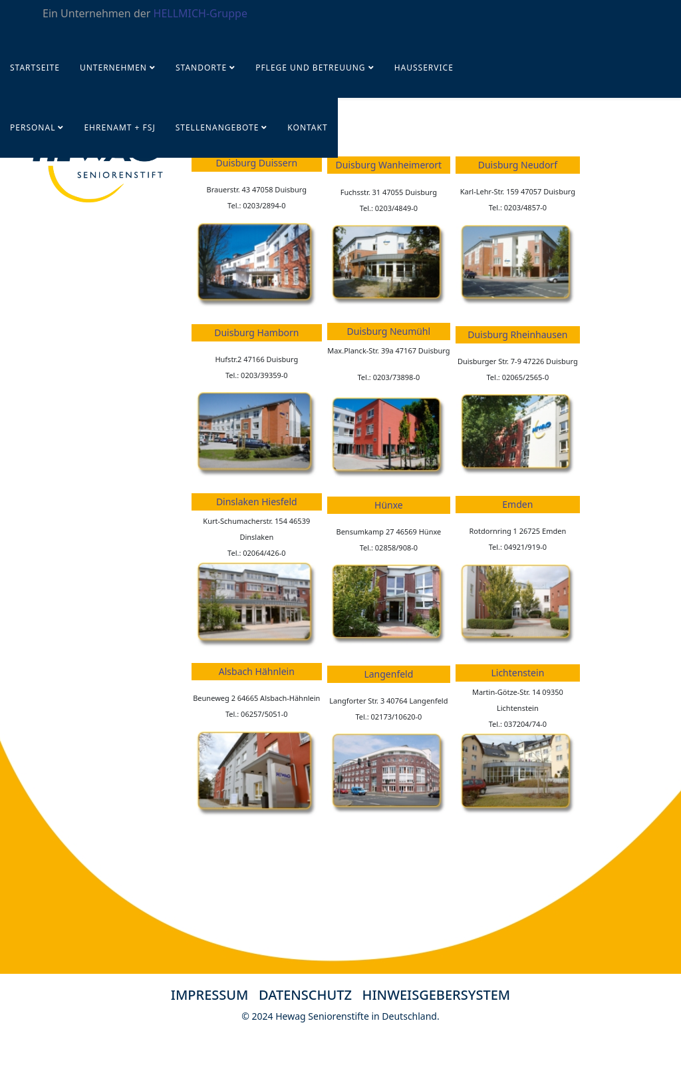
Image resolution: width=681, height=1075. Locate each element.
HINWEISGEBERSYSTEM (436, 995)
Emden (517, 504)
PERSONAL (32, 127)
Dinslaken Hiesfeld (256, 501)
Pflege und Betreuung (311, 67)
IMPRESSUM (210, 995)
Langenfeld (388, 674)
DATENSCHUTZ (310, 995)
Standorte (201, 67)
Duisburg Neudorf (517, 164)
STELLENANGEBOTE (217, 127)
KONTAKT (307, 127)
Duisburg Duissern (257, 162)
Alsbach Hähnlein (257, 671)
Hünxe (388, 505)
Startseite (35, 67)
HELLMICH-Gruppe (200, 13)
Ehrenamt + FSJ (119, 127)
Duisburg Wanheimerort (389, 164)
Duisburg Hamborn (256, 332)
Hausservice (424, 67)
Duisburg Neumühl (389, 331)
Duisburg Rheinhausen (517, 334)
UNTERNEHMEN (113, 67)
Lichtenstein (517, 672)
